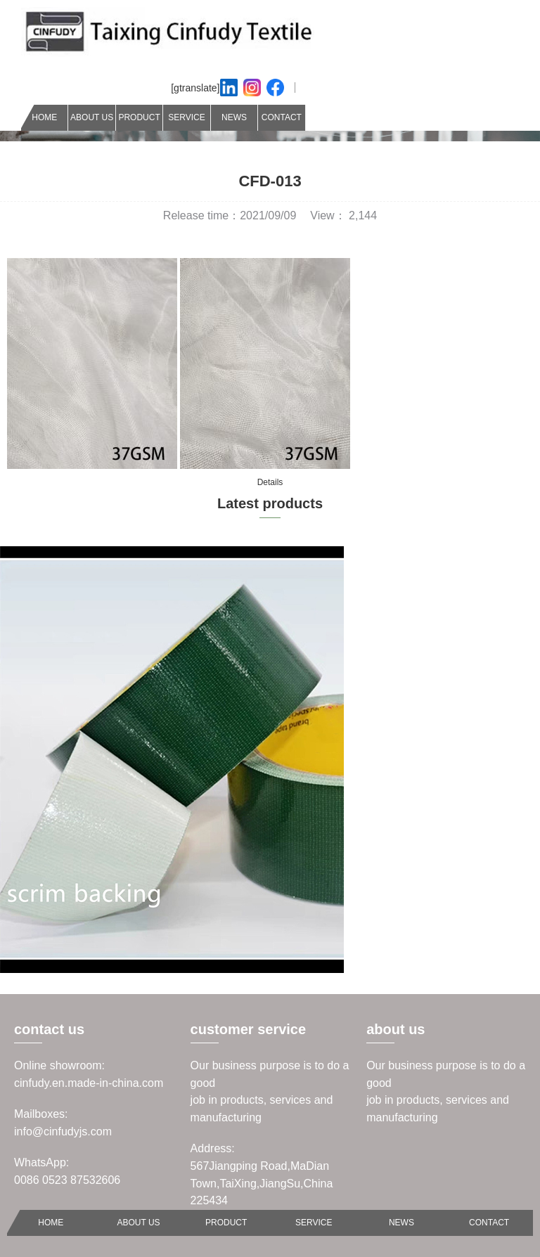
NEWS (234, 117)
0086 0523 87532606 (67, 1180)
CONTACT (282, 117)
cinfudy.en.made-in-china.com (88, 1083)
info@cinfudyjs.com (63, 1131)
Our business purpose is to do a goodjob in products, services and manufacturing (270, 1091)
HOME (44, 117)
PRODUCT (139, 117)
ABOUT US (91, 117)
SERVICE (186, 117)
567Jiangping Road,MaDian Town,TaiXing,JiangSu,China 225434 (262, 1183)
